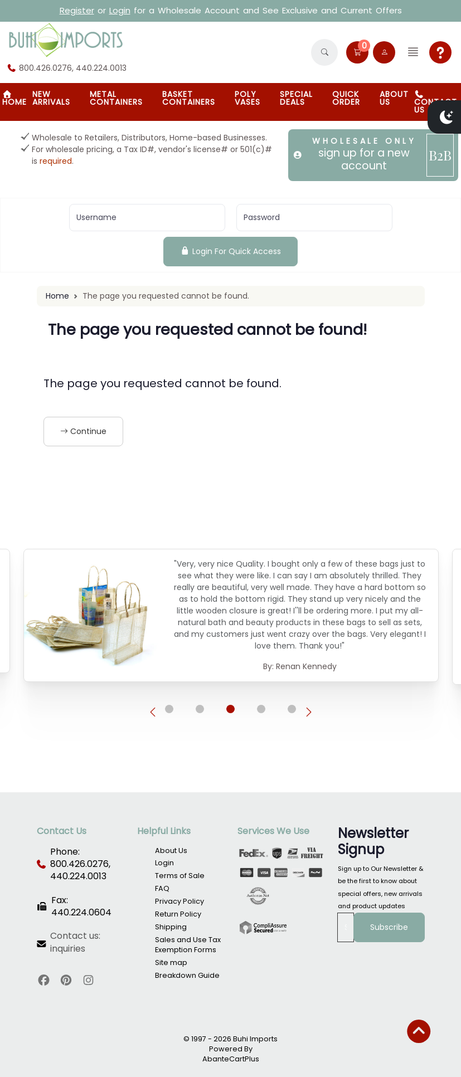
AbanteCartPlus (230, 1059)
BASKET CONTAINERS (188, 98)
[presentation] (152, 712)
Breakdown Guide (187, 975)
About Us (394, 98)
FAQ (162, 888)
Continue (83, 431)
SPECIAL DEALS (296, 98)
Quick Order (346, 98)
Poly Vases (247, 98)
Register (77, 10)
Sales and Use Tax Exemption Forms (188, 944)
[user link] (384, 52)
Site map (171, 962)
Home (57, 295)
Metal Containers (116, 98)
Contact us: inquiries (75, 942)
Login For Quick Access (230, 251)
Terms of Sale (180, 875)
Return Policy (178, 914)
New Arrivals (51, 98)
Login (119, 10)
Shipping (171, 927)
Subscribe (389, 927)
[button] (324, 52)
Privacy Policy (179, 901)
